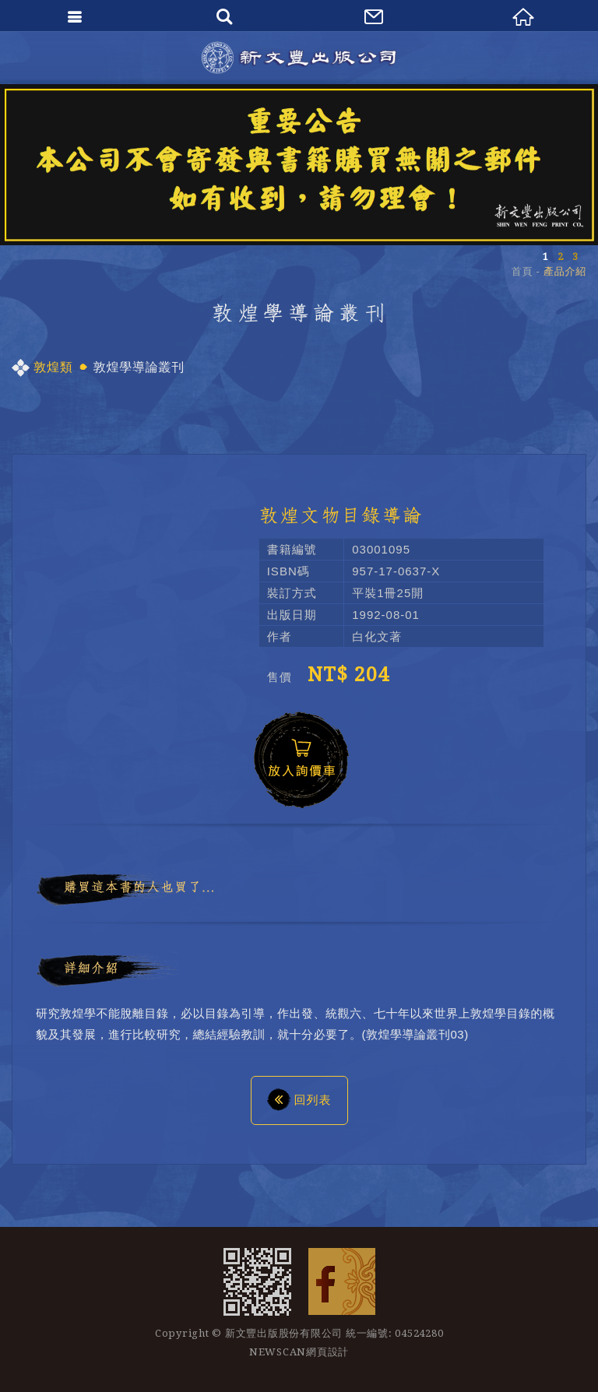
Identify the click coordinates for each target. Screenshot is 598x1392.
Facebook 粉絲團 (342, 1281)
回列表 (299, 1099)
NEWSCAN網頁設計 (299, 1352)
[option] (299, 164)
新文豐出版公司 (299, 57)
